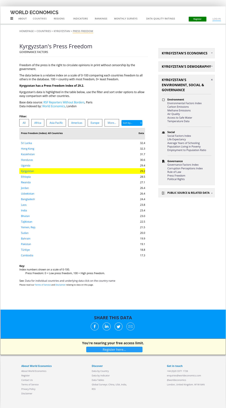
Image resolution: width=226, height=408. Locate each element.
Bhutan (25, 216)
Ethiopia (26, 176)
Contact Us (27, 380)
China (111, 384)
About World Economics (33, 371)
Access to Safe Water (179, 117)
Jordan (25, 188)
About (22, 18)
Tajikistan (26, 221)
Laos (24, 205)
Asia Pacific (56, 123)
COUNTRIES (40, 18)
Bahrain (25, 238)
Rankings (101, 18)
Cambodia (27, 255)
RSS (94, 389)
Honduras (27, 160)
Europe (95, 123)
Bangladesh (28, 199)
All (24, 123)
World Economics (53, 106)
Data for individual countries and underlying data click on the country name (70, 280)
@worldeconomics (176, 380)
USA (117, 384)
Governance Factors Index (183, 164)
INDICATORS (80, 18)
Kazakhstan (28, 154)
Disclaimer (60, 284)
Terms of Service (43, 284)
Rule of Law (174, 172)
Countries (44, 31)
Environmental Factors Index (184, 103)
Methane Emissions (179, 110)
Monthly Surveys (126, 18)
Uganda (25, 165)
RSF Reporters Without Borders (63, 102)
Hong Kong (27, 148)
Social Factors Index (179, 136)
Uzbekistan (27, 193)
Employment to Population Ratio (186, 150)
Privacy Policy (28, 389)
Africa (37, 123)
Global (95, 384)
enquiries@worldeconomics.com (184, 375)
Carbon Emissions (178, 107)
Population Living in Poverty (184, 146)
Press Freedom (83, 31)
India (24, 210)
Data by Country (100, 371)
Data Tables (98, 380)
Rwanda (26, 182)
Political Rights (176, 179)
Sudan (24, 233)
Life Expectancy (176, 139)
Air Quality (173, 114)
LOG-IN (216, 18)
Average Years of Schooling (183, 143)
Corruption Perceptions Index (185, 168)
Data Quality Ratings (160, 18)
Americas (76, 123)
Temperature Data (178, 121)
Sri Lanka (26, 143)
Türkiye (25, 250)
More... (112, 123)
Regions (59, 18)
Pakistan (26, 244)
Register (25, 375)
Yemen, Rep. (28, 227)
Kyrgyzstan (62, 31)
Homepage (26, 31)
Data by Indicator (101, 375)
